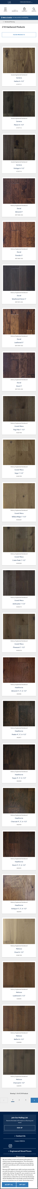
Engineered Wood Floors (20, 1151)
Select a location (7, 17)
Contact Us (20, 1136)
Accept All (9, 1185)
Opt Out (22, 1185)
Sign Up (19, 1128)
